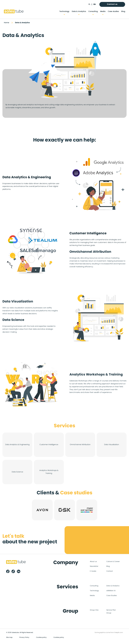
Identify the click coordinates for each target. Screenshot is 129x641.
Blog (123, 11)
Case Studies (111, 595)
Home (6, 23)
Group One (94, 610)
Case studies (113, 11)
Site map (9, 637)
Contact (109, 571)
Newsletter (94, 566)
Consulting (93, 11)
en (94, 4)
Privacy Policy (24, 637)
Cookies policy (41, 637)
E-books (93, 571)
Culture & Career (113, 561)
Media (102, 11)
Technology (64, 11)
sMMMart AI (110, 591)
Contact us (112, 4)
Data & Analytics (79, 11)
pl (89, 4)
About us (93, 561)
